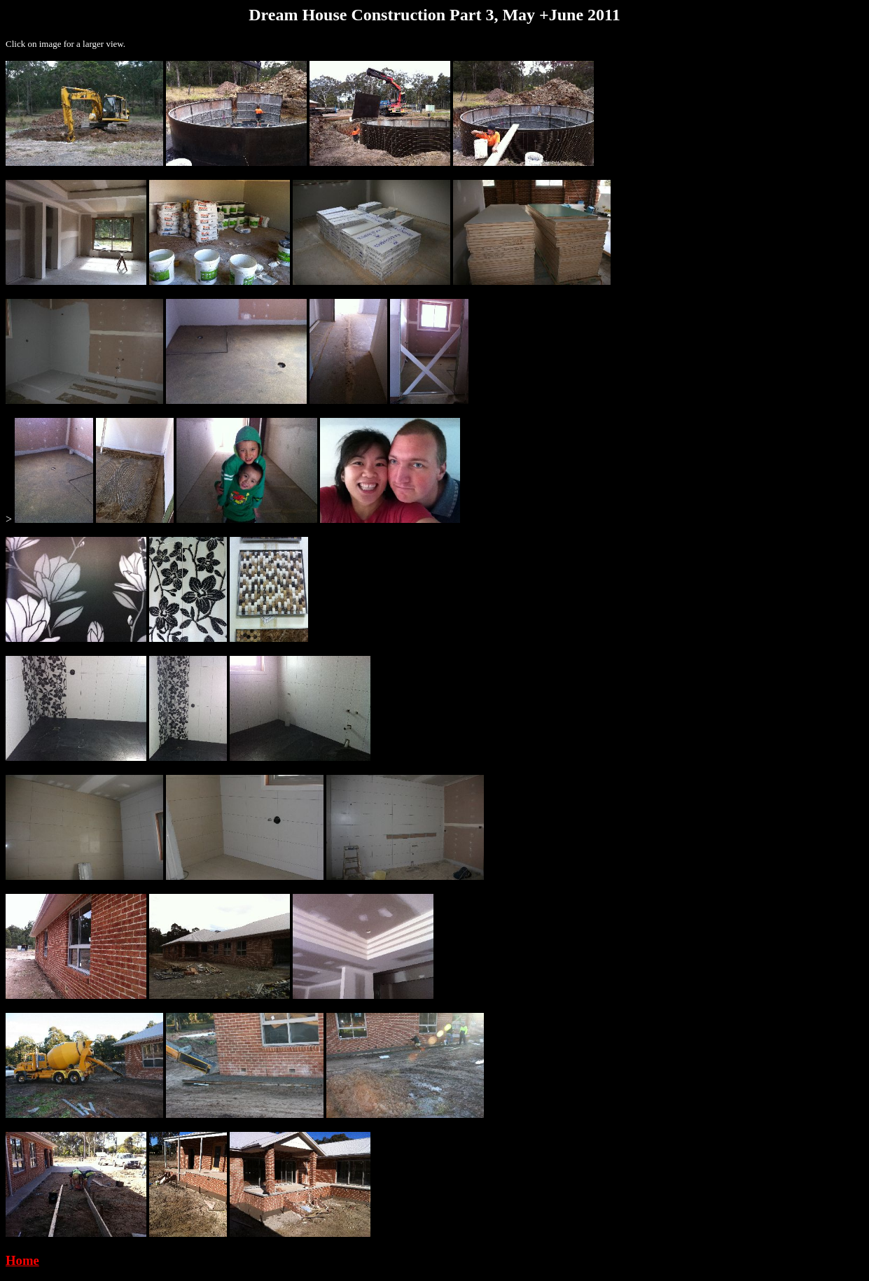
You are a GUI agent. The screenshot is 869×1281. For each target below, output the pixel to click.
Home (22, 1260)
